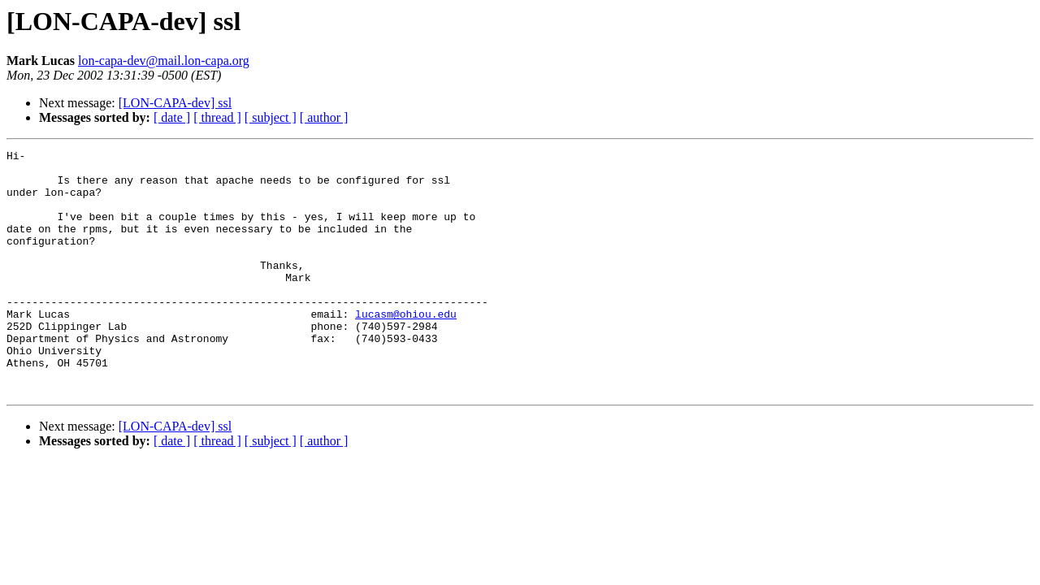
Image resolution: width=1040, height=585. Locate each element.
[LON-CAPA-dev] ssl (175, 103)
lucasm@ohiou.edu (406, 347)
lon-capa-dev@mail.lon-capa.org (163, 60)
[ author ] (324, 117)
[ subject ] (271, 117)
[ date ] (172, 117)
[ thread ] (217, 117)
